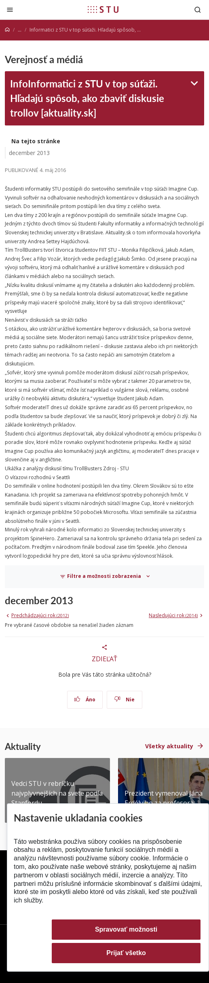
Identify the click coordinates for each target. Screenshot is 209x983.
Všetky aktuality (169, 746)
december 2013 (29, 153)
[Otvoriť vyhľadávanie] (197, 9)
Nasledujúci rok (173, 615)
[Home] (7, 29)
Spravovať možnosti (126, 929)
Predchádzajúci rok (40, 615)
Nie (124, 699)
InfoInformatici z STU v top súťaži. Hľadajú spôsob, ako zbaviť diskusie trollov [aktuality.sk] (87, 97)
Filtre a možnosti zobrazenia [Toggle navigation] (100, 576)
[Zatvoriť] (10, 9)
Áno (84, 699)
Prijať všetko (126, 952)
